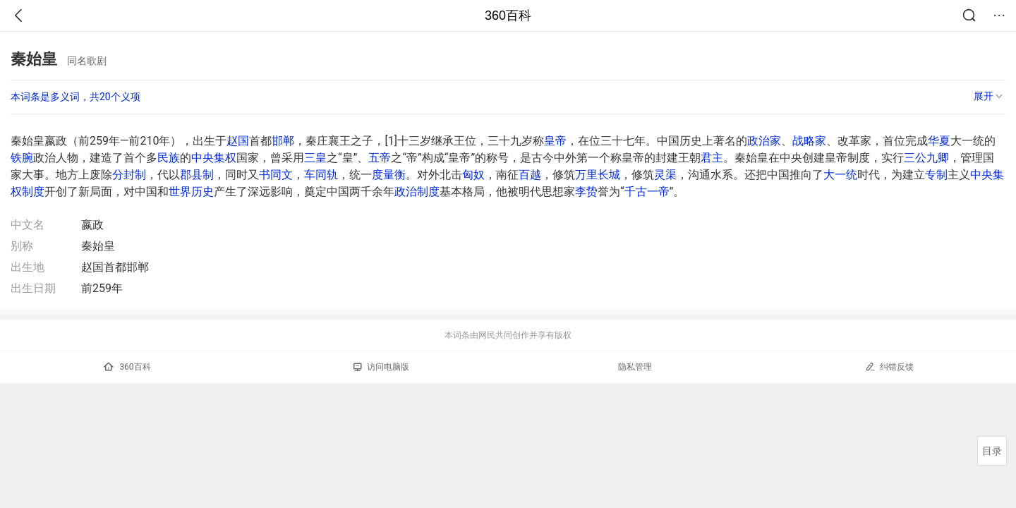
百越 (530, 174)
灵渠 (665, 174)
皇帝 (555, 140)
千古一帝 (647, 191)
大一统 (840, 174)
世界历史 (191, 191)
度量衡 (389, 174)
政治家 (764, 140)
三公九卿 (926, 157)
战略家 (809, 140)
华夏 (939, 140)
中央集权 (213, 157)
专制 (936, 174)
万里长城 (597, 174)
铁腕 (22, 157)
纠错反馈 (889, 366)
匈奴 (473, 174)
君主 (712, 157)
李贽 (586, 191)
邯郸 (283, 140)
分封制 (129, 174)
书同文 (276, 174)
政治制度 (417, 191)
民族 (168, 157)
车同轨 (321, 174)
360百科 (508, 15)
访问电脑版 (381, 367)
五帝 (379, 157)
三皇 (315, 157)
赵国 (237, 140)
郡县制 (197, 174)
